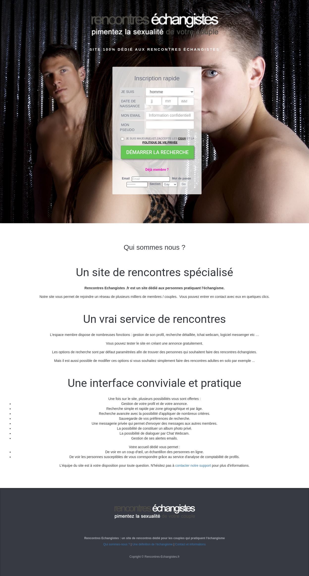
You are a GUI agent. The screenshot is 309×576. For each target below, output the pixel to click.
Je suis (127, 92)
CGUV (182, 138)
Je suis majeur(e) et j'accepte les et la (157, 140)
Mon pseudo (127, 127)
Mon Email (131, 115)
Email (126, 178)
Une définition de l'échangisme (152, 544)
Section (155, 184)
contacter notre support (193, 465)
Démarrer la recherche (157, 152)
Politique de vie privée (160, 142)
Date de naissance (130, 103)
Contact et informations (190, 544)
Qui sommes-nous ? (116, 544)
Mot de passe (181, 178)
